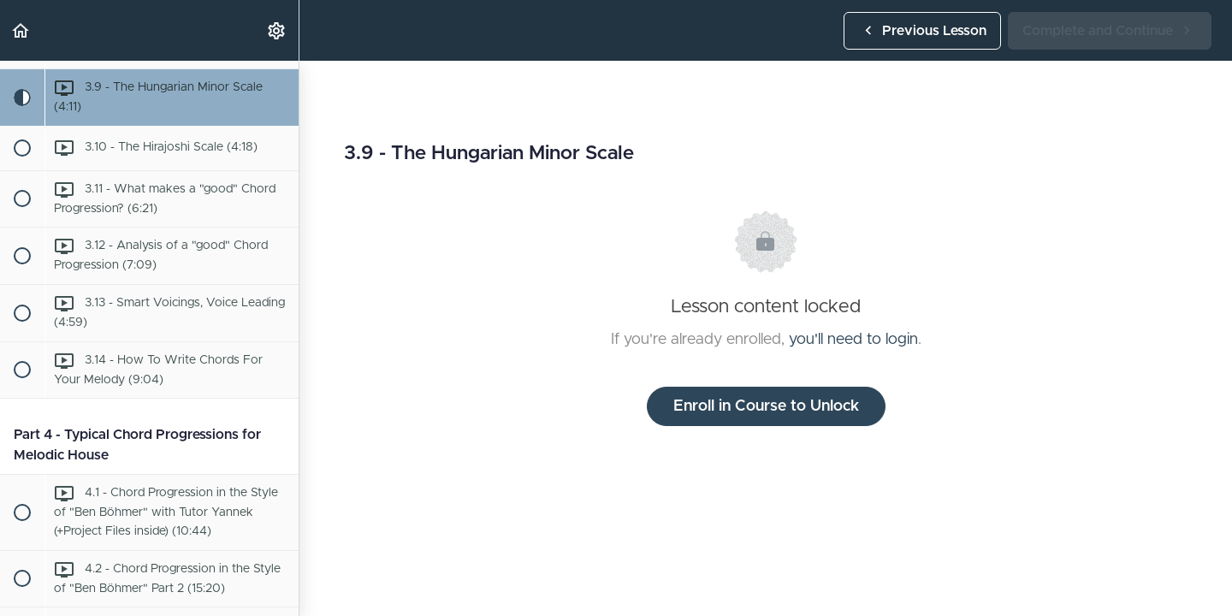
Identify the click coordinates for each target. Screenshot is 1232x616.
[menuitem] (277, 30)
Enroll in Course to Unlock (766, 406)
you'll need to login (853, 339)
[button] (21, 30)
